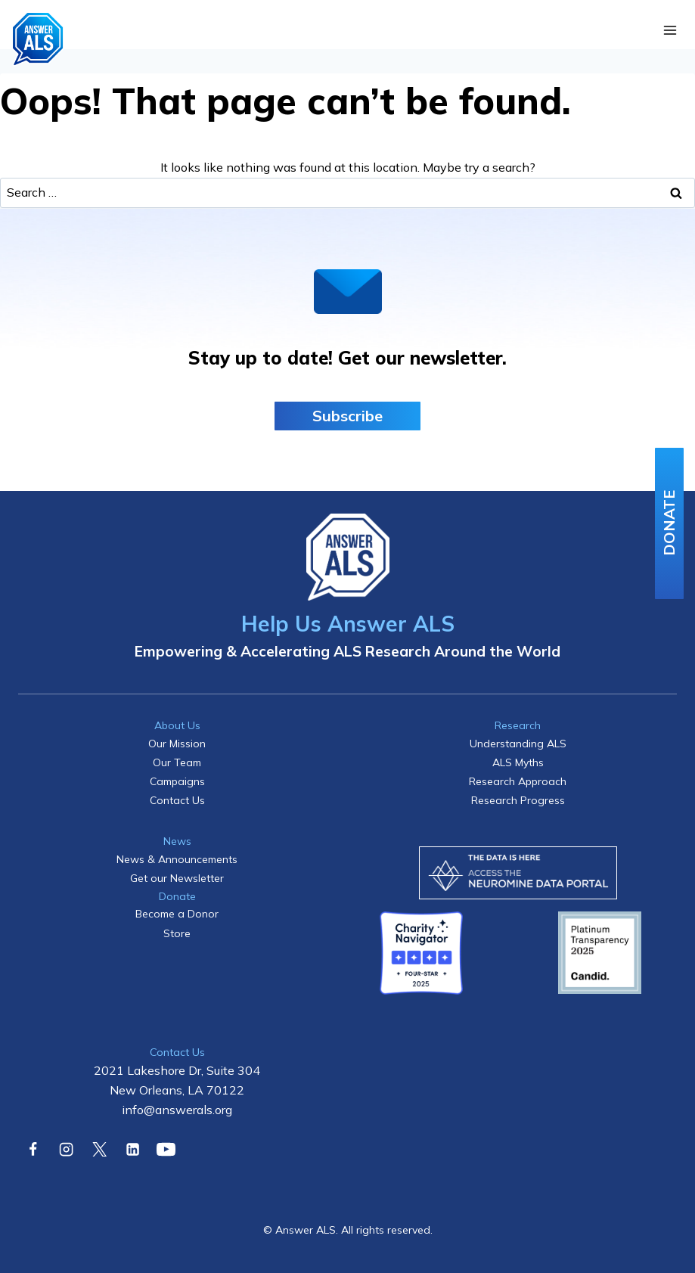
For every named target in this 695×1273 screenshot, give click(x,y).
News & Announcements (176, 859)
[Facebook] (32, 1149)
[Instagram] (65, 1149)
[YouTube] (166, 1149)
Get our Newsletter (177, 878)
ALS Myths (518, 762)
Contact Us (177, 800)
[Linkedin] (132, 1149)
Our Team (177, 762)
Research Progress (518, 800)
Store (177, 933)
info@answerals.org (177, 1109)
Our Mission (177, 743)
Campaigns (177, 781)
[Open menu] (670, 30)
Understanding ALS (518, 743)
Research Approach (517, 781)
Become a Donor (177, 914)
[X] (99, 1149)
